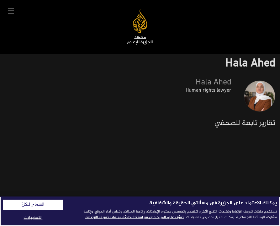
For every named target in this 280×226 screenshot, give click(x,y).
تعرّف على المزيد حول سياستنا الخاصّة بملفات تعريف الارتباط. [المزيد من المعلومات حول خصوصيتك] (134, 217)
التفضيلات (33, 218)
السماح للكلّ (33, 204)
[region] (140, 211)
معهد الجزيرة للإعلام (140, 27)
